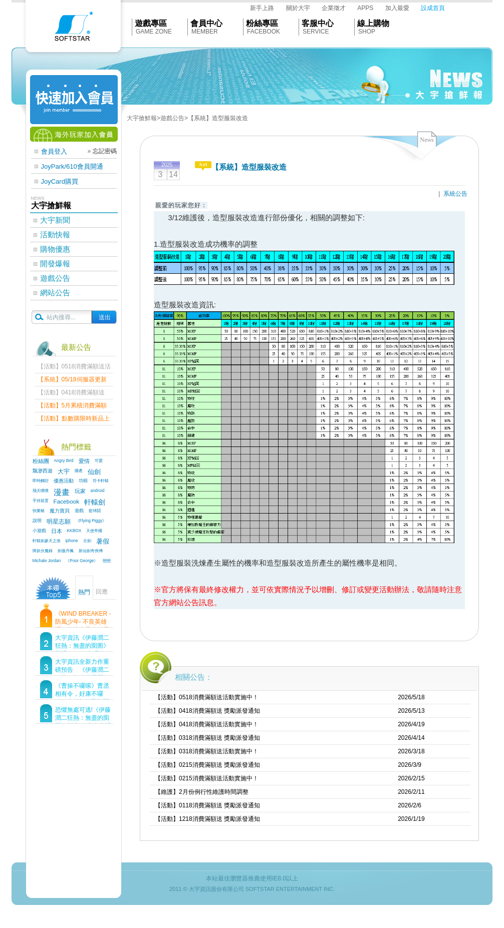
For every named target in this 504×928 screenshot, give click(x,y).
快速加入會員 (74, 99)
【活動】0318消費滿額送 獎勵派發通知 (207, 737)
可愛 (99, 460)
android (98, 490)
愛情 (84, 461)
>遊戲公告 (170, 118)
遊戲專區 (151, 23)
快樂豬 (39, 510)
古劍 (87, 540)
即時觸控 (41, 480)
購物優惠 (55, 249)
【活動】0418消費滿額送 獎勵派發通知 (207, 710)
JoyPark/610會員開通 (72, 166)
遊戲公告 (55, 278)
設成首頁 (433, 8)
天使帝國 (94, 530)
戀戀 (107, 560)
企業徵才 (334, 8)
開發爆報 (55, 263)
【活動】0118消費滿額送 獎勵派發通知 (207, 805)
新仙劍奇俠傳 (91, 550)
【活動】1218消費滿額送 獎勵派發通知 (207, 818)
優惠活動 (64, 481)
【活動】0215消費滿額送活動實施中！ (207, 778)
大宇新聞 (55, 220)
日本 (56, 531)
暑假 (102, 541)
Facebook (67, 501)
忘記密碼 (105, 151)
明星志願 (59, 521)
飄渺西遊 (43, 471)
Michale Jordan (47, 560)
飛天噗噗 (41, 490)
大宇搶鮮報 (142, 118)
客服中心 (318, 23)
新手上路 (262, 8)
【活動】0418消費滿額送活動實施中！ (207, 724)
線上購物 (373, 23)
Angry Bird (64, 460)
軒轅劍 (94, 502)
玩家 (80, 491)
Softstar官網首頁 (73, 28)
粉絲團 (41, 461)
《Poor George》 (82, 560)
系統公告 (455, 193)
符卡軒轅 (101, 480)
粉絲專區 (262, 23)
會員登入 (54, 151)
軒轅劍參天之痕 (47, 540)
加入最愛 (397, 8)
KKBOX (74, 530)
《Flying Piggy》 (91, 520)
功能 (83, 480)
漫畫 (62, 492)
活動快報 (55, 234)
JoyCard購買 (59, 181)
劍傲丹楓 (66, 550)
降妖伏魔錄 (43, 550)
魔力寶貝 (60, 511)
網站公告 (55, 292)
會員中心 (206, 23)
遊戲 (79, 510)
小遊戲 (39, 530)
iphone (72, 540)
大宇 (64, 471)
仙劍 (94, 472)
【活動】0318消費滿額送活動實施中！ (207, 751)
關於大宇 (298, 8)
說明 (37, 520)
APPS (365, 8)
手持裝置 (41, 500)
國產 (79, 470)
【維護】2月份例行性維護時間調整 (201, 791)
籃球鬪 (95, 510)
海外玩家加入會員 (74, 134)
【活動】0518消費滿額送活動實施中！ (207, 697)
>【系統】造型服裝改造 (216, 118)
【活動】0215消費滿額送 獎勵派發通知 (207, 764)
